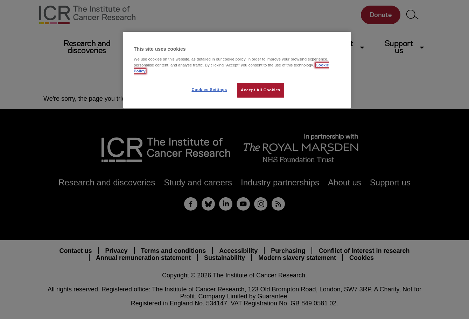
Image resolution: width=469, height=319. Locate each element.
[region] (237, 70)
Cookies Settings (209, 89)
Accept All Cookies (260, 90)
